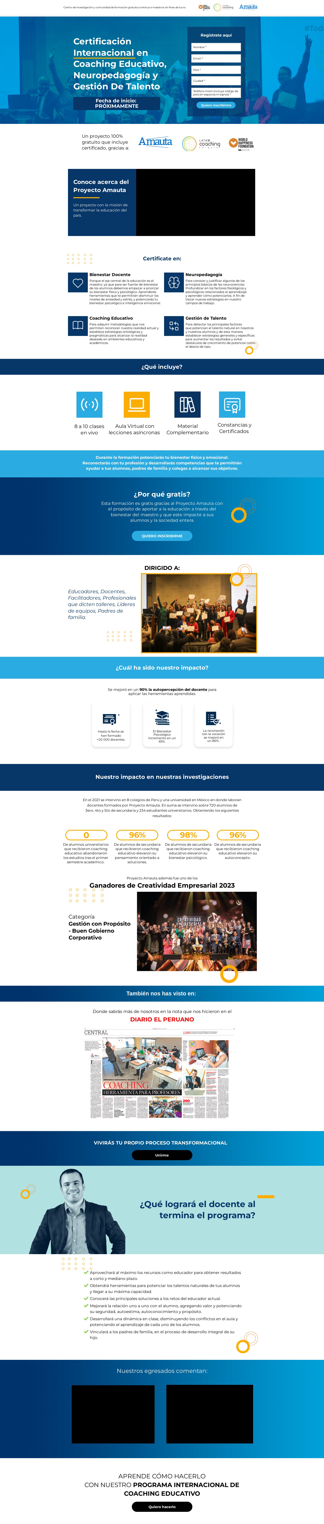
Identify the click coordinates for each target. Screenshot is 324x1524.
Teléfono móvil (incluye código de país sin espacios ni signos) (215, 92)
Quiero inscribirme (216, 105)
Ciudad (198, 80)
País (196, 69)
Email (197, 58)
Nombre (199, 47)
